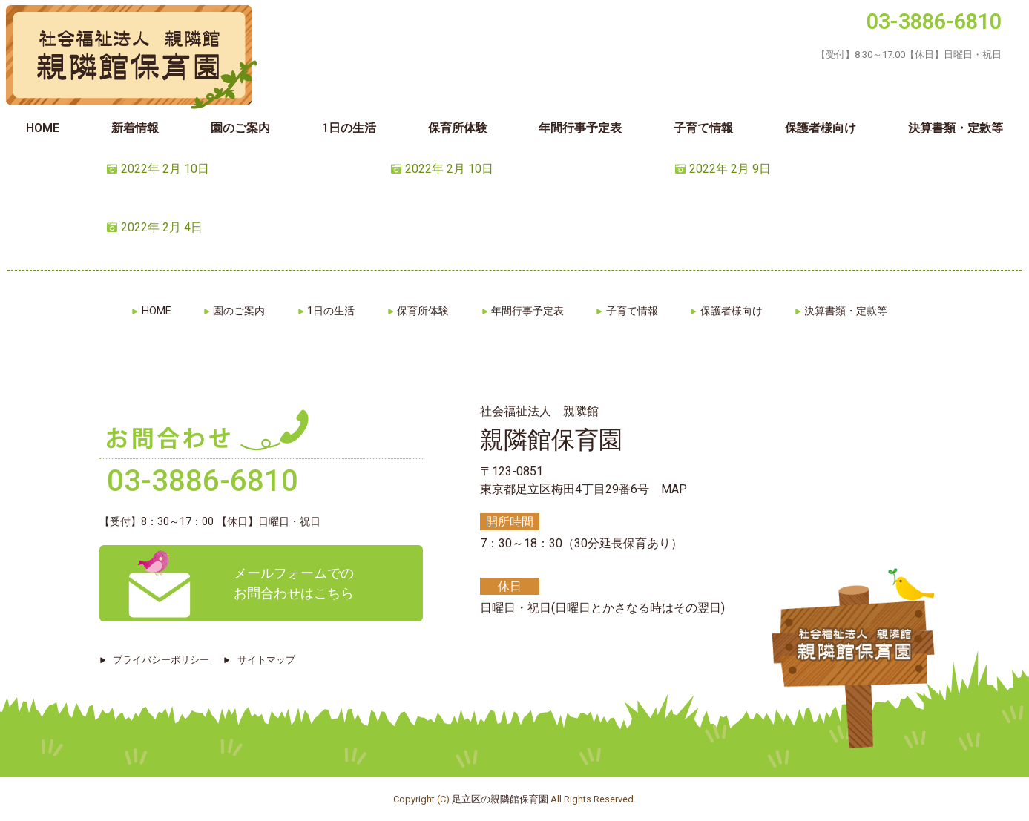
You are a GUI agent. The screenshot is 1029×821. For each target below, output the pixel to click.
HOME (42, 128)
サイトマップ (269, 659)
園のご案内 (240, 128)
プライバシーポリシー (162, 659)
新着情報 (135, 128)
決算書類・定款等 (854, 311)
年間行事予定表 (580, 128)
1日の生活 (349, 128)
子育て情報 (703, 128)
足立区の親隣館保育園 (500, 799)
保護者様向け (820, 128)
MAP (674, 489)
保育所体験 (457, 128)
